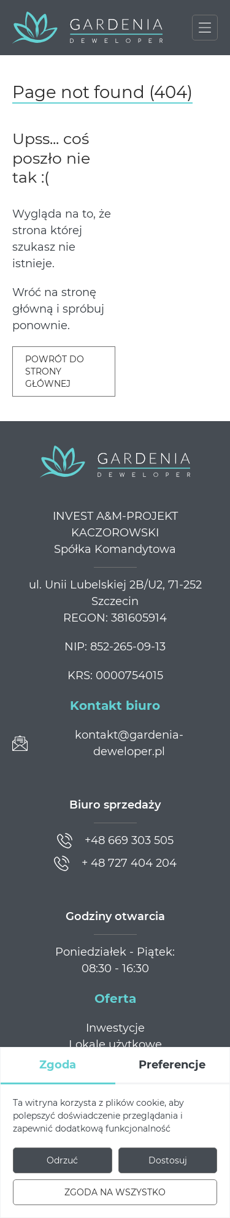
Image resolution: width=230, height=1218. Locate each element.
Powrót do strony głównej (54, 371)
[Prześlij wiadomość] (115, 743)
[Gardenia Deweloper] (87, 27)
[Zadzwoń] (115, 840)
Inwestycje (115, 1028)
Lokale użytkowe (115, 1044)
